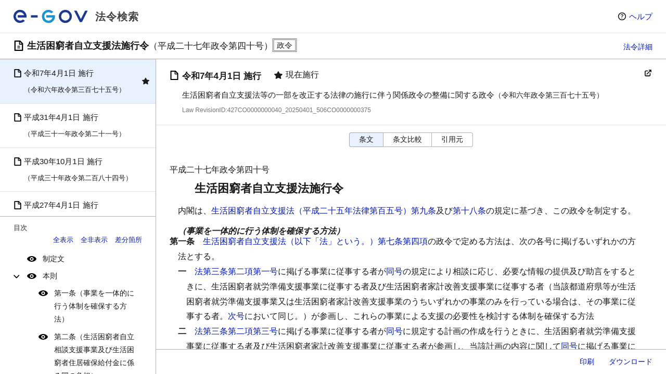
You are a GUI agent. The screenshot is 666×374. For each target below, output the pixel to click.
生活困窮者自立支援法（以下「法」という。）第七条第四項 (315, 241)
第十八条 (469, 210)
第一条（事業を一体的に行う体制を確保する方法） (94, 306)
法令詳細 (637, 47)
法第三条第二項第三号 (236, 331)
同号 (394, 271)
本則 (50, 276)
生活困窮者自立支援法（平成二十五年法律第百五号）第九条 (323, 210)
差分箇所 (128, 240)
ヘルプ (640, 16)
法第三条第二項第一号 (236, 271)
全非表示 (94, 240)
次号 (236, 316)
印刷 (587, 361)
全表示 (63, 240)
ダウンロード (630, 361)
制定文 (54, 259)
